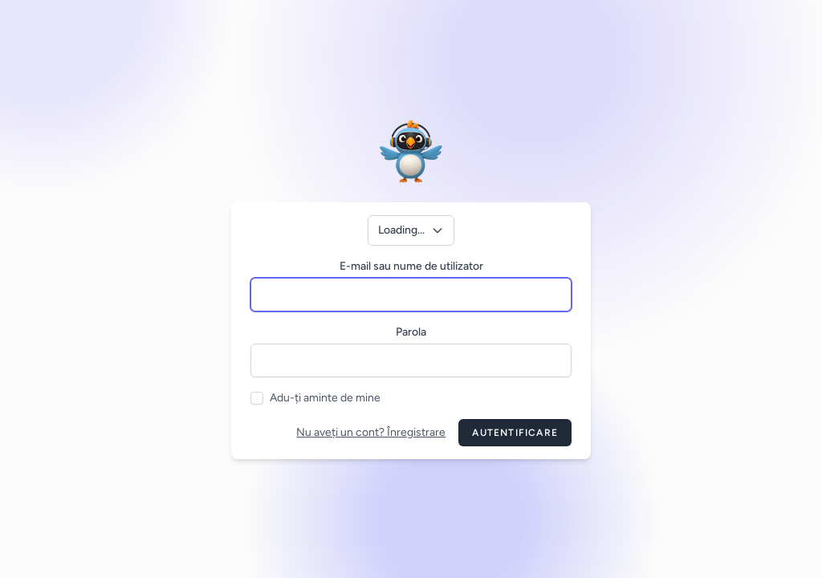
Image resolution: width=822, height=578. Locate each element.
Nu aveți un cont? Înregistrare (371, 432)
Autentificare (515, 432)
